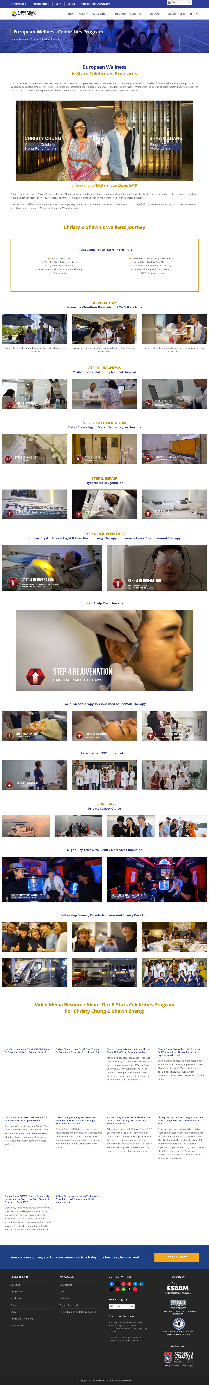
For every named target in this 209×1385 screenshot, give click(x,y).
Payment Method (69, 1305)
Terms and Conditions (22, 1318)
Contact (15, 1305)
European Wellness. (96, 1380)
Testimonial (17, 1291)
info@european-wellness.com (95, 3)
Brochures (16, 1298)
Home (14, 38)
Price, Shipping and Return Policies (78, 1311)
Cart (62, 1291)
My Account (66, 1284)
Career (14, 1311)
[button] (191, 14)
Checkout (65, 1298)
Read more (133, 1340)
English (115, 1306)
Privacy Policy (18, 1325)
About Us (15, 1284)
